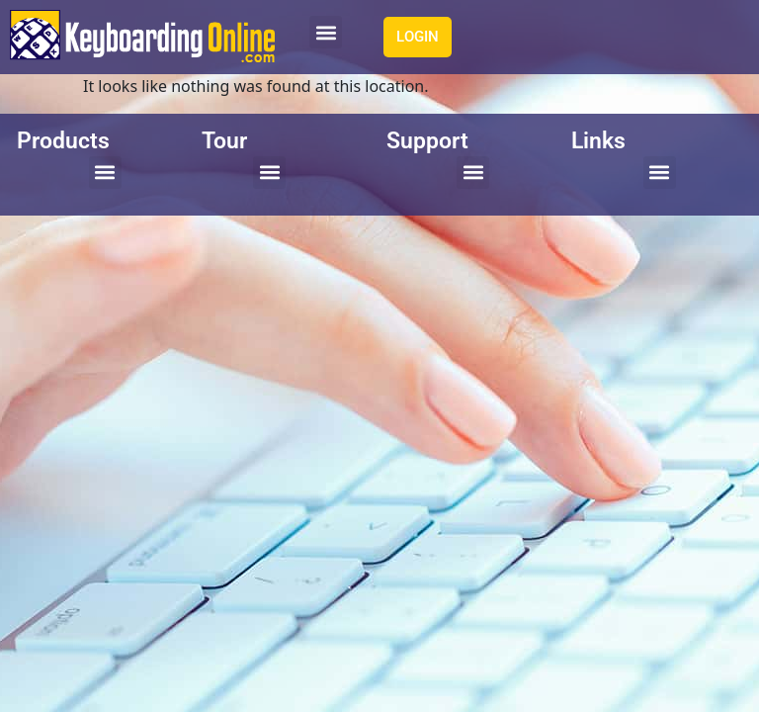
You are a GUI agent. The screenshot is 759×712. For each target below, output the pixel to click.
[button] (325, 32)
